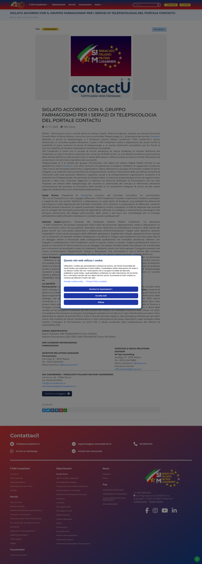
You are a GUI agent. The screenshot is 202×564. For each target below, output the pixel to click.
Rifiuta (101, 302)
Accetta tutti (101, 296)
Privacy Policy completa (96, 281)
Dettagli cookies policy (73, 281)
